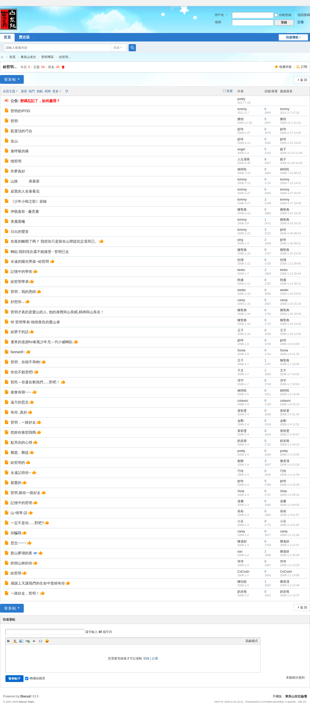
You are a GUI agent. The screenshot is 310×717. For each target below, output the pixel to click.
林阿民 (242, 169)
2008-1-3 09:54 (289, 504)
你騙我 (16, 533)
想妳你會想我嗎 (23, 432)
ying (240, 240)
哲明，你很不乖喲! (26, 362)
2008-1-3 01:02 (289, 524)
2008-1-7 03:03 (289, 384)
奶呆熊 (242, 441)
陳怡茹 (242, 581)
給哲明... (10, 67)
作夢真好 (18, 171)
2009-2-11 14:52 (290, 142)
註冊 (301, 22)
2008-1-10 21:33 (290, 303)
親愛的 (16, 483)
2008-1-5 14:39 (289, 394)
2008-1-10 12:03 (290, 333)
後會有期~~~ (21, 392)
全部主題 (9, 91)
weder (241, 290)
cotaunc (242, 400)
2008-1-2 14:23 (289, 565)
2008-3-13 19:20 (290, 213)
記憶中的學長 (21, 271)
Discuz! (26, 696)
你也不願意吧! (22, 372)
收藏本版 (285, 67)
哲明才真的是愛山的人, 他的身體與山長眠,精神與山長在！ (57, 312)
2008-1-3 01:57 (289, 514)
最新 (24, 91)
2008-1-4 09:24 (289, 494)
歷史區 (24, 37)
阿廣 (240, 280)
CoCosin (243, 571)
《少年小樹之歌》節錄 (29, 201)
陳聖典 (242, 209)
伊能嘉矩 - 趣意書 (25, 211)
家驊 (240, 461)
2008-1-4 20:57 (289, 434)
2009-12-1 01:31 (290, 122)
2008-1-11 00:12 (290, 283)
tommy (242, 109)
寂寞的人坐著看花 (25, 191)
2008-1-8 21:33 (289, 354)
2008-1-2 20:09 (289, 555)
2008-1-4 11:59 (289, 474)
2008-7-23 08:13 (290, 173)
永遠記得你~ (21, 473)
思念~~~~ (18, 543)
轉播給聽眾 (35, 678)
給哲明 (16, 573)
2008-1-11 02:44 (290, 273)
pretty (241, 99)
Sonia (241, 350)
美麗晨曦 (18, 221)
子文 (240, 370)
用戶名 (219, 15)
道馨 (240, 501)
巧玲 (240, 471)
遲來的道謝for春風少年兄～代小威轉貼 (42, 342)
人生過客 (243, 159)
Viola (240, 491)
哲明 (14, 121)
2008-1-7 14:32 (289, 374)
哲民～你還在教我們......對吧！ (35, 382)
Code (40, 641)
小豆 (240, 521)
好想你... (18, 302)
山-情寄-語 (19, 513)
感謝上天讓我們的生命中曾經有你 (38, 583)
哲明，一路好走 (23, 422)
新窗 (230, 91)
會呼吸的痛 (20, 151)
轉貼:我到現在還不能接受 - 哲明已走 (40, 252)
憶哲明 (16, 161)
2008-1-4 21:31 (289, 424)
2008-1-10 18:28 (290, 313)
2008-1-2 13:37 (289, 595)
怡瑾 (240, 260)
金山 (14, 141)
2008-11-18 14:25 (291, 162)
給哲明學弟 (20, 281)
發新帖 (10, 79)
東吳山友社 (28, 57)
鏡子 (283, 149)
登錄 (146, 658)
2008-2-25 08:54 (290, 233)
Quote (34, 641)
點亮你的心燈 (21, 442)
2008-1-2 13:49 (289, 585)
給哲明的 (18, 462)
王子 (240, 330)
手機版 (277, 696)
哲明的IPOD (20, 111)
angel (241, 149)
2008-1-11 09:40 (290, 263)
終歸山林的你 (21, 563)
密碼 (218, 22)
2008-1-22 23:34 (290, 253)
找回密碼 (304, 15)
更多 (55, 91)
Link (27, 641)
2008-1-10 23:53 (290, 293)
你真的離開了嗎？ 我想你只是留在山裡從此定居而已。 (54, 241)
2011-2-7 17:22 (289, 112)
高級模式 (251, 641)
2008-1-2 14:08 (289, 575)
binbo (241, 270)
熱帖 (40, 91)
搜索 (116, 48)
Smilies (47, 641)
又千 (240, 360)
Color (14, 641)
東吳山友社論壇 (2, 57)
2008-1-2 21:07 (289, 545)
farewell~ (18, 352)
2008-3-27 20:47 (290, 193)
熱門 (32, 91)
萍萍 (240, 561)
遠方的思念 (20, 402)
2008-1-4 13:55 (289, 454)
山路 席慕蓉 (25, 181)
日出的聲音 (20, 231)
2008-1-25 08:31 (290, 243)
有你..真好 (19, 412)
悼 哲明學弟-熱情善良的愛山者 (35, 322)
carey (241, 300)
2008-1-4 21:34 (289, 414)
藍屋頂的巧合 (21, 131)
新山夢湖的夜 (21, 553)
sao (239, 551)
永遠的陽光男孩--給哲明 (30, 261)
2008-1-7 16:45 (289, 364)
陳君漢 (284, 461)
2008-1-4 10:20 (289, 484)
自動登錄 (282, 15)
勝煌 (240, 119)
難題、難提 (20, 452)
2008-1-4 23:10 (289, 404)
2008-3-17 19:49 (290, 203)
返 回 (303, 80)
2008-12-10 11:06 (291, 152)
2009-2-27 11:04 (290, 132)
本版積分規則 (295, 677)
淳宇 (240, 380)
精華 (48, 91)
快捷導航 (292, 37)
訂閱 (304, 67)
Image (21, 641)
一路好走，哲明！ (25, 593)
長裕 (240, 511)
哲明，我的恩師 (23, 292)
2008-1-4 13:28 (289, 464)
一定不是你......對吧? (27, 523)
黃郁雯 (242, 411)
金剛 (240, 421)
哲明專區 (47, 57)
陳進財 (242, 541)
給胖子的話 (20, 332)
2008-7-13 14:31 (290, 183)
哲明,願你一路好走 (26, 493)
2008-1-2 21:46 (289, 535)
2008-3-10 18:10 (290, 223)
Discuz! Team (26, 701)
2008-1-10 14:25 (290, 323)
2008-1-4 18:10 (289, 444)
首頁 (12, 57)
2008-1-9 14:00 (289, 343)
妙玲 (240, 129)
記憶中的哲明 (21, 503)
